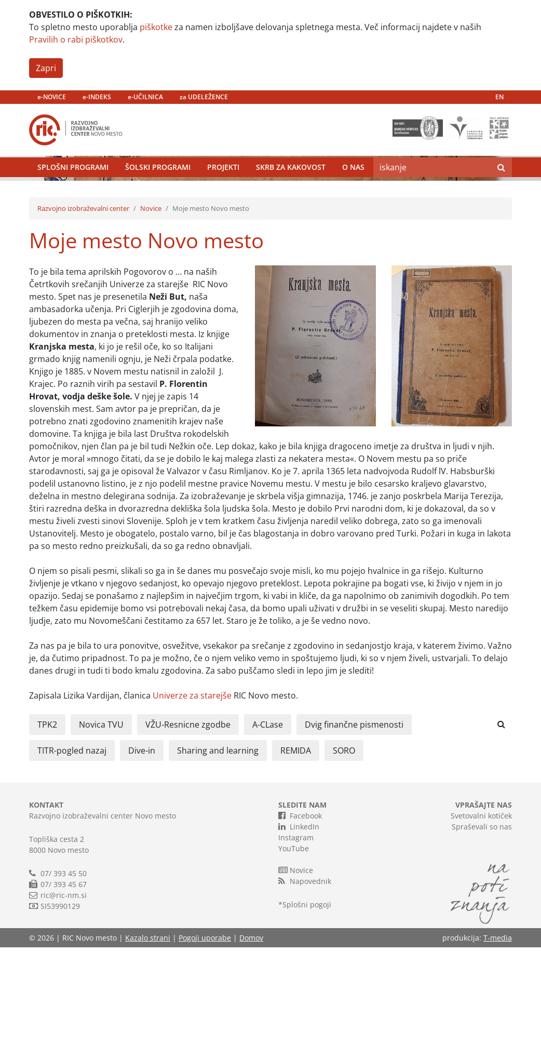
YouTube (293, 947)
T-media (497, 1036)
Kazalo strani (147, 1036)
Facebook (300, 914)
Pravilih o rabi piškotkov (76, 39)
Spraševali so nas (482, 925)
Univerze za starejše (192, 794)
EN (499, 96)
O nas (353, 191)
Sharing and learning (218, 849)
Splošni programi (73, 191)
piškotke (156, 27)
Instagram (296, 936)
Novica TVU (101, 823)
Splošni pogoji (306, 1003)
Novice (150, 307)
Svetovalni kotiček (481, 914)
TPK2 (47, 823)
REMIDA (295, 849)
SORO (344, 849)
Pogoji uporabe (205, 1036)
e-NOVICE (51, 96)
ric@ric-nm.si (63, 994)
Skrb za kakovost (291, 191)
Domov (251, 1036)
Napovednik (304, 979)
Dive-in (141, 849)
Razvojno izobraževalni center (83, 307)
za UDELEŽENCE (204, 96)
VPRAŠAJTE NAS (483, 903)
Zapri (46, 68)
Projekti (223, 191)
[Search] (432, 192)
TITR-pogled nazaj (71, 849)
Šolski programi (158, 191)
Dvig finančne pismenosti (354, 823)
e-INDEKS (97, 96)
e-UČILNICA (145, 96)
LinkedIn (298, 925)
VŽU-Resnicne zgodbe (188, 823)
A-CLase (267, 823)
